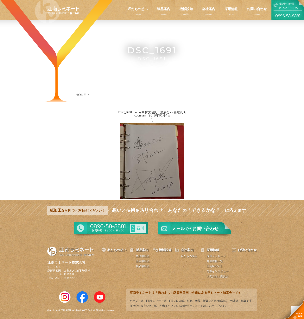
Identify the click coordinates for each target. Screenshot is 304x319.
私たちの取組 (189, 256)
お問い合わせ (257, 9)
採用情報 (231, 9)
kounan (140, 115)
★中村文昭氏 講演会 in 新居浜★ (160, 112)
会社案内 (208, 9)
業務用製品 (142, 256)
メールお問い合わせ (195, 228)
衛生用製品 (142, 261)
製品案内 (163, 9)
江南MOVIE (214, 266)
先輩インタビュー (217, 271)
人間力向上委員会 (217, 276)
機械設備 (186, 9)
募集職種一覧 (215, 261)
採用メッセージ (216, 256)
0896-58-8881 (64, 274)
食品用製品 (142, 266)
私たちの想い (138, 9)
